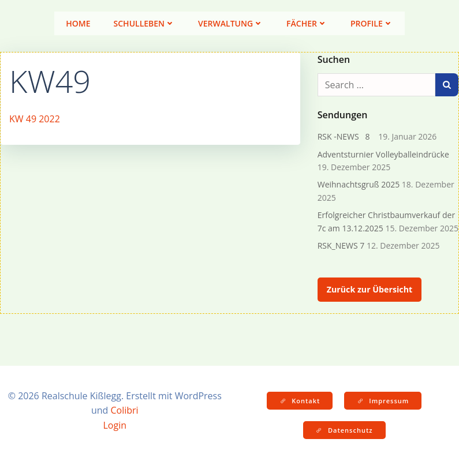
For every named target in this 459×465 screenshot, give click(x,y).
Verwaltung (230, 23)
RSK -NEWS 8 (347, 136)
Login (114, 425)
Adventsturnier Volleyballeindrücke (383, 154)
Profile (371, 23)
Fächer (306, 23)
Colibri (124, 410)
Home (78, 23)
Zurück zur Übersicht (369, 289)
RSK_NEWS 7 (341, 245)
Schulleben (145, 23)
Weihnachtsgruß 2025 (359, 184)
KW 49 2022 (34, 118)
